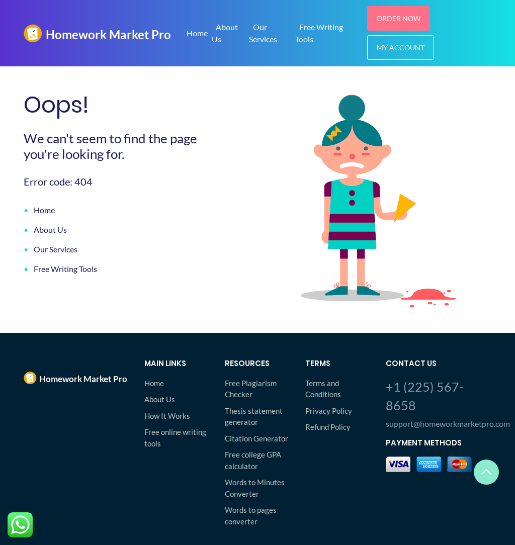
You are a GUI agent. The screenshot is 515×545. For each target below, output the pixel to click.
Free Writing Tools (65, 269)
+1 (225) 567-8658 (425, 396)
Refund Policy (328, 426)
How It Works (167, 415)
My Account (400, 47)
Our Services (263, 33)
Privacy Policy (328, 410)
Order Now (398, 18)
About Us (225, 33)
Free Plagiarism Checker (251, 389)
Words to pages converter (251, 515)
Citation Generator (256, 438)
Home (197, 33)
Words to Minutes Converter (255, 488)
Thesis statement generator (254, 416)
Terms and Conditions (323, 389)
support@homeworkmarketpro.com (438, 423)
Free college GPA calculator (253, 460)
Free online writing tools (175, 437)
